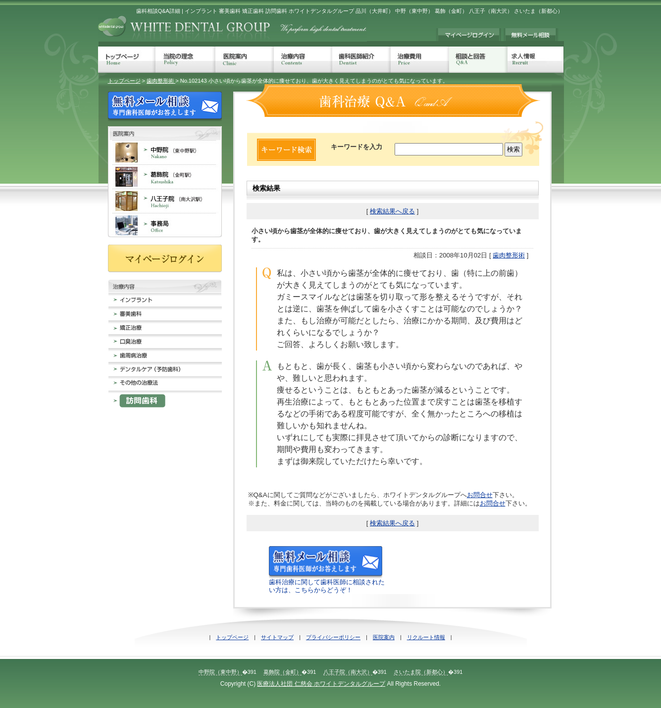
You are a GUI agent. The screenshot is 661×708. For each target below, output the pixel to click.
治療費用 (420, 60)
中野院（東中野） (220, 672)
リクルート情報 (426, 637)
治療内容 (303, 60)
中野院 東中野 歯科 (165, 152)
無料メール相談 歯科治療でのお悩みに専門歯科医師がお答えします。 (531, 34)
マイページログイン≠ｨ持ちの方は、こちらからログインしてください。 (468, 34)
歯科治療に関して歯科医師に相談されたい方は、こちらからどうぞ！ (327, 582)
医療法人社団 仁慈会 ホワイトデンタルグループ (321, 683)
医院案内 (244, 60)
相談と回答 (478, 60)
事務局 (165, 225)
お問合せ (480, 495)
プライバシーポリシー (333, 637)
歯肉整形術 (161, 81)
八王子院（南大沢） (347, 672)
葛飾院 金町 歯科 (165, 176)
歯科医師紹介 (361, 60)
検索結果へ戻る (392, 211)
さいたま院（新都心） (421, 672)
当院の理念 (185, 60)
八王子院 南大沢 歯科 (165, 201)
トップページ (126, 60)
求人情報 (535, 60)
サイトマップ (277, 637)
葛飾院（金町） (282, 672)
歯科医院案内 (165, 133)
